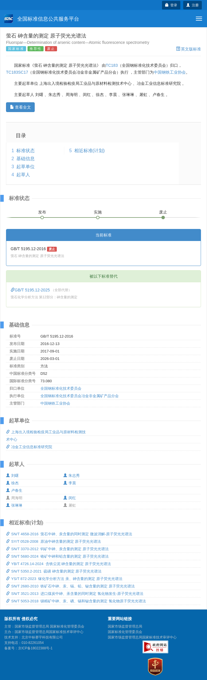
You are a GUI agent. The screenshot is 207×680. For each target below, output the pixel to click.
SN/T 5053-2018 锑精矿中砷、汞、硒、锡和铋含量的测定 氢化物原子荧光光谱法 (76, 601)
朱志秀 (71, 475)
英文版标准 (188, 49)
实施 (98, 212)
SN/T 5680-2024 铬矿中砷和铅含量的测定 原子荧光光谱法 (57, 556)
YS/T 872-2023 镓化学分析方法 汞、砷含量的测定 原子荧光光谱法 (64, 579)
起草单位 (25, 166)
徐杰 (12, 483)
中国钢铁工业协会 (170, 72)
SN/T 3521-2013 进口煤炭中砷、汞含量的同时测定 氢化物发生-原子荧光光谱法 (74, 593)
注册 (192, 5)
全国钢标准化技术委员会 (60, 388)
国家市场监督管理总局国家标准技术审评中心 (142, 637)
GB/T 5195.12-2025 (31, 290)
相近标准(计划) (89, 150)
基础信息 (25, 158)
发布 (42, 212)
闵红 (69, 498)
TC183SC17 (17, 72)
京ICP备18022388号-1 (35, 648)
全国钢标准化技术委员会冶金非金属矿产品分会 (79, 396)
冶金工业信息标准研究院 (29, 447)
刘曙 (12, 475)
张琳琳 (14, 505)
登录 (171, 5)
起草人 (23, 174)
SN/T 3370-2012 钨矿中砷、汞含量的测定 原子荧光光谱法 (57, 549)
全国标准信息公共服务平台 (41, 18)
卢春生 (14, 490)
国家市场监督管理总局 (125, 626)
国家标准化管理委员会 (125, 632)
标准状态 (25, 150)
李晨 (69, 483)
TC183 (112, 65)
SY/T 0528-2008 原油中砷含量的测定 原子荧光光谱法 (53, 541)
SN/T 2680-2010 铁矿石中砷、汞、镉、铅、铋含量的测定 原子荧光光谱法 (70, 586)
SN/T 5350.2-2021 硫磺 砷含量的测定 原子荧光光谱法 (53, 571)
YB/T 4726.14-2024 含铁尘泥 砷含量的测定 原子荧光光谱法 (58, 564)
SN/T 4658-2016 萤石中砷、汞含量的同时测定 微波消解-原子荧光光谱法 (69, 534)
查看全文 (20, 107)
